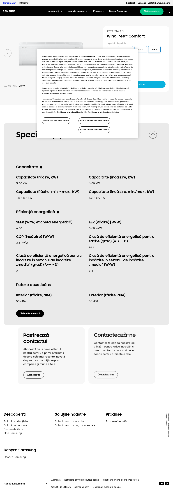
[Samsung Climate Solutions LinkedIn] (167, 483)
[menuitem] (53, 11)
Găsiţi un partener (152, 11)
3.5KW (140, 49)
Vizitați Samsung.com (159, 3)
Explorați (130, 3)
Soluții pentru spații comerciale (75, 425)
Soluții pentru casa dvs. (70, 421)
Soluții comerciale (15, 425)
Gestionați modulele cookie (107, 487)
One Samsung (13, 433)
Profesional (23, 3)
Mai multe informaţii (30, 312)
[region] (87, 93)
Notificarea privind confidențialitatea (103, 112)
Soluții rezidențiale (16, 421)
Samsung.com (81, 487)
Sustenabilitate (13, 429)
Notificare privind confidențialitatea (121, 480)
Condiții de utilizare (61, 487)
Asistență (56, 480)
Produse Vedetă (116, 421)
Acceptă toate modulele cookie (94, 129)
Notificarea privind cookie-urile (82, 56)
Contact (142, 3)
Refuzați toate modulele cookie (94, 120)
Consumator (9, 3)
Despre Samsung (15, 457)
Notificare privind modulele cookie (81, 480)
